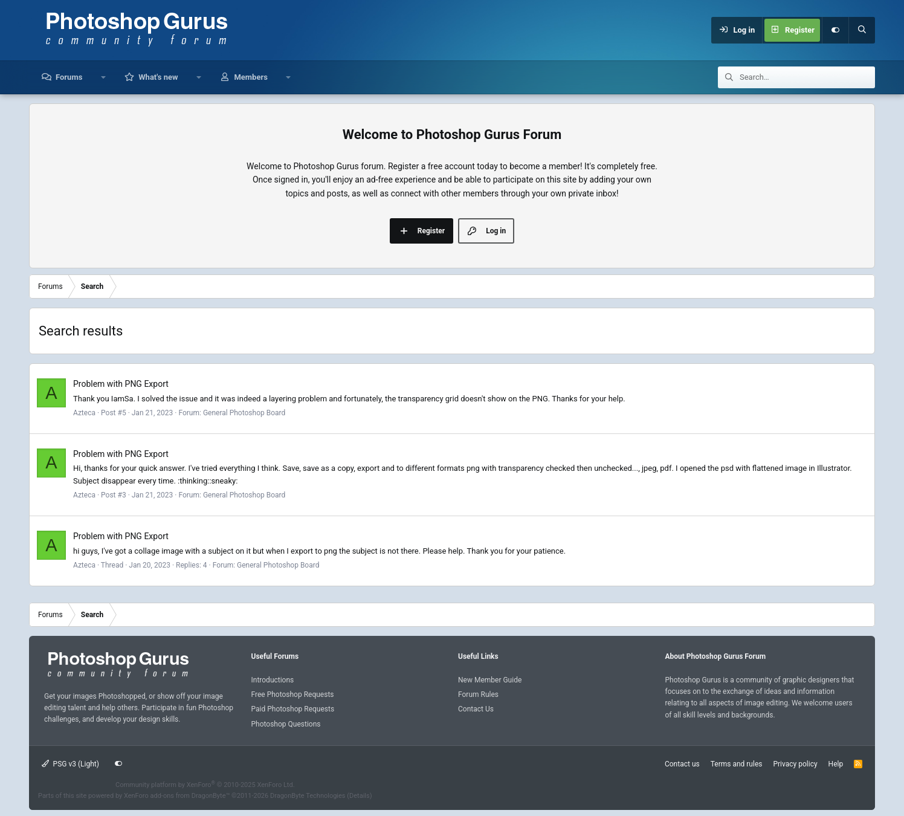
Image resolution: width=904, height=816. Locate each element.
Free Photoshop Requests (292, 694)
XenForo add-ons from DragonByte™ (177, 796)
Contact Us (476, 709)
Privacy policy (795, 764)
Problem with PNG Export (121, 384)
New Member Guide (489, 680)
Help (836, 764)
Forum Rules (478, 694)
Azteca (84, 413)
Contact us (682, 764)
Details (359, 796)
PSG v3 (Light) (70, 764)
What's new (158, 77)
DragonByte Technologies (308, 796)
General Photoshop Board (244, 413)
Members (250, 77)
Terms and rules (737, 764)
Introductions (272, 680)
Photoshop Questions (286, 724)
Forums (69, 77)
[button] (103, 77)
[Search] (861, 30)
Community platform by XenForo (205, 785)
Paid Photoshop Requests (293, 709)
